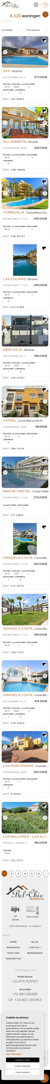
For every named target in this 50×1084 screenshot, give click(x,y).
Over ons (13, 953)
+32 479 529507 (25, 981)
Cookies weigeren (22, 1072)
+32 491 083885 (25, 994)
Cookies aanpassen (23, 1066)
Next (45, 52)
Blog (35, 942)
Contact (35, 947)
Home (13, 942)
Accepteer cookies (22, 1060)
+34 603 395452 (28, 1000)
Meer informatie (13, 1054)
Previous (5, 52)
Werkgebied (35, 953)
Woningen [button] (13, 947)
